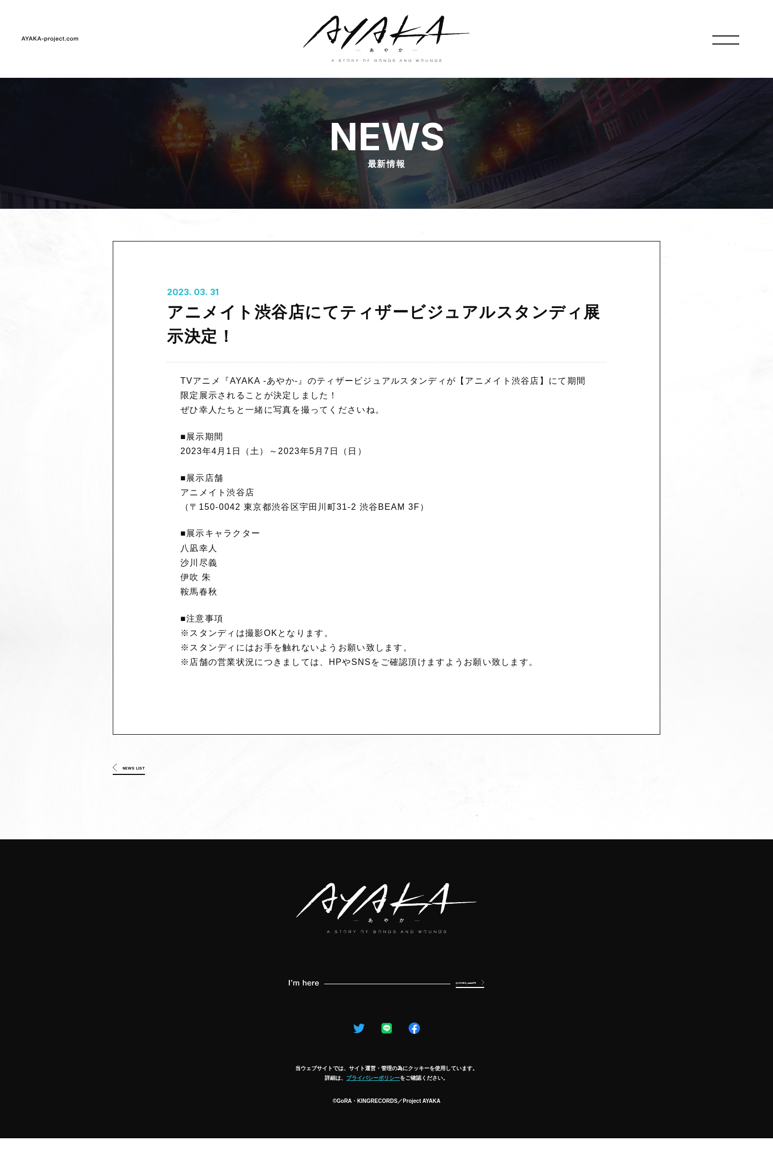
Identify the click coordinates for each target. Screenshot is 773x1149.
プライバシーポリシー (373, 1089)
